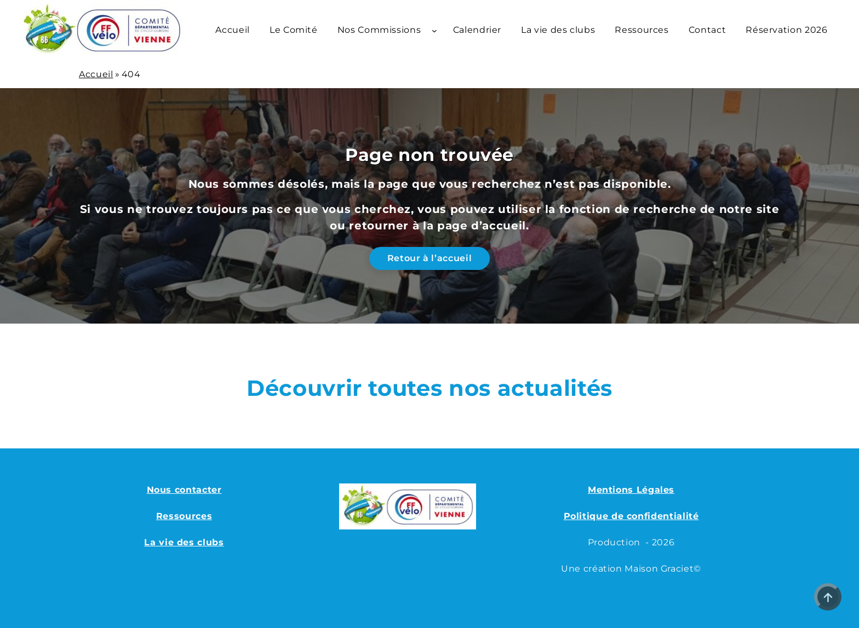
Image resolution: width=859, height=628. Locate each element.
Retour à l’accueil (429, 258)
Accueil (96, 74)
